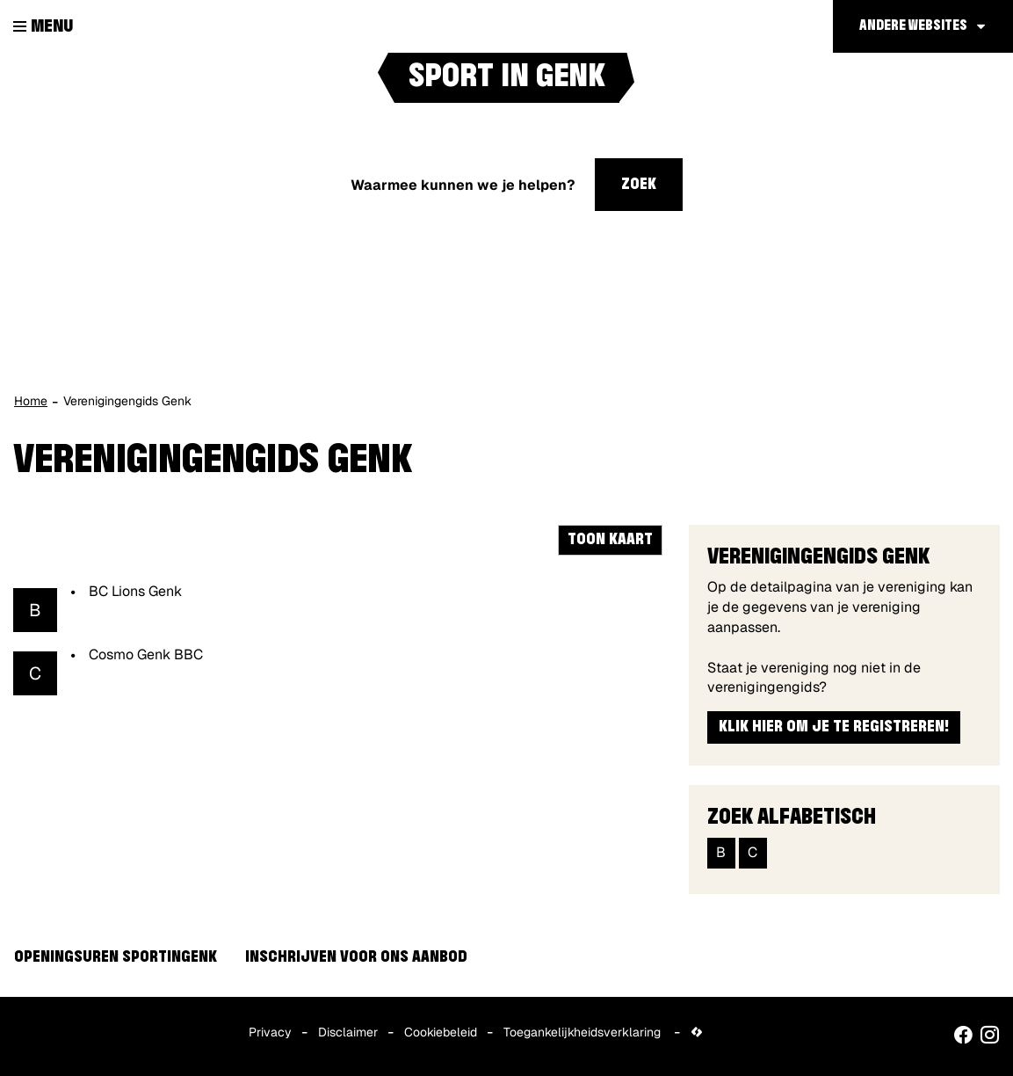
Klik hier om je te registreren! (834, 727)
